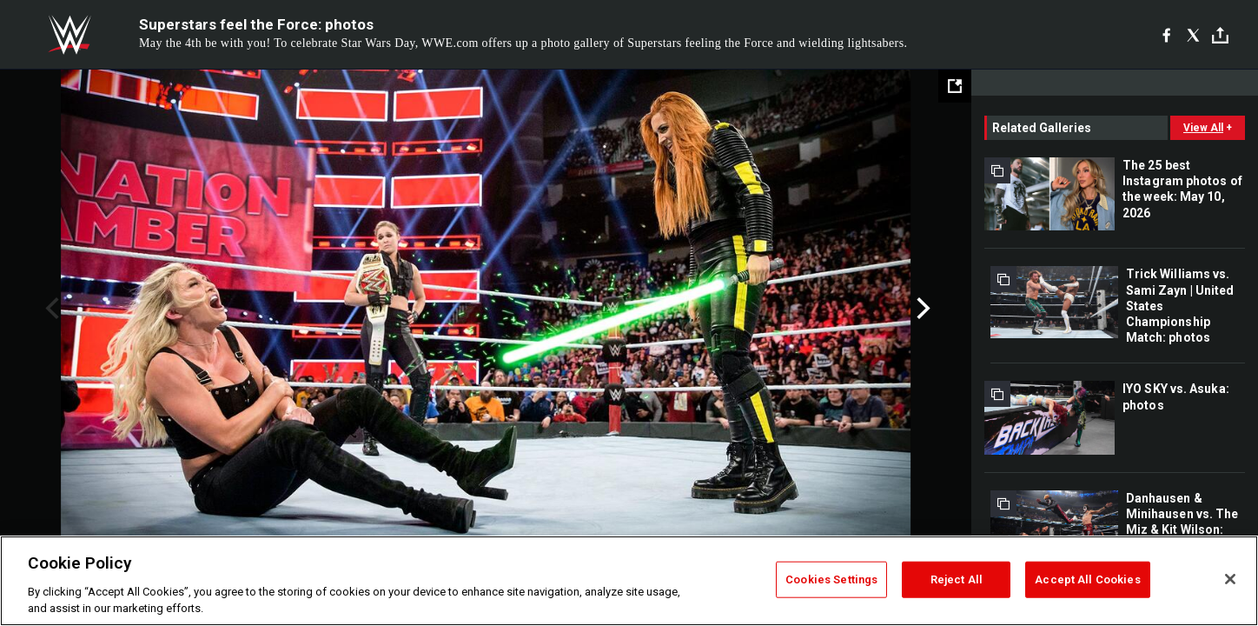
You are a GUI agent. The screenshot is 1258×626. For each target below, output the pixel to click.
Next (921, 309)
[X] (1193, 34)
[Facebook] (1166, 34)
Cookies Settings (831, 579)
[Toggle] (1220, 35)
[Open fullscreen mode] (954, 86)
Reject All (956, 579)
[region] (629, 581)
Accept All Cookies (1087, 579)
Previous (50, 309)
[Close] (1230, 579)
